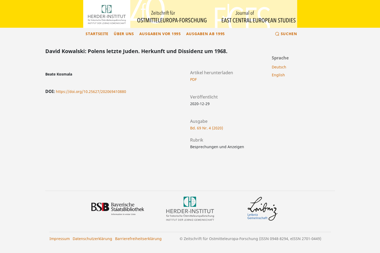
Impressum (60, 238)
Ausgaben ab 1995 (205, 33)
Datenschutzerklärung (92, 238)
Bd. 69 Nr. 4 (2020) (206, 127)
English (278, 74)
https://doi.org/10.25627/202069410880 (91, 91)
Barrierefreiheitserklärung (138, 238)
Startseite (97, 33)
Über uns (124, 33)
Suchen (289, 33)
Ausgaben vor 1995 (160, 33)
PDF (193, 79)
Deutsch (279, 66)
